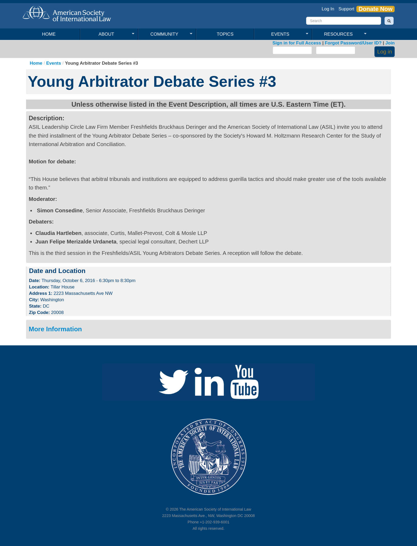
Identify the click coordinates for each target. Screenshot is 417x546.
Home (49, 34)
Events (281, 34)
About (107, 34)
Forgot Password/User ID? (353, 43)
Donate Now (375, 9)
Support (347, 8)
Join (390, 43)
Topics (225, 34)
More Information (55, 329)
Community (165, 34)
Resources (339, 34)
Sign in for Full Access (297, 43)
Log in (384, 52)
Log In (328, 8)
